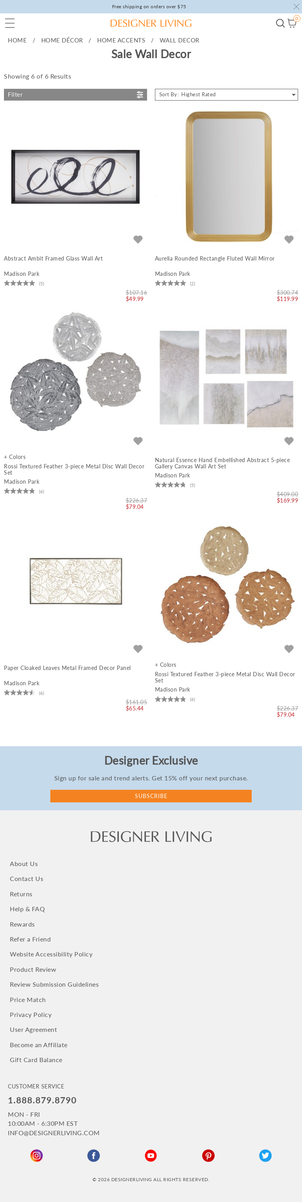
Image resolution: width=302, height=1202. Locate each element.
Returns (21, 893)
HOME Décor (62, 40)
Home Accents (121, 40)
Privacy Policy (31, 1014)
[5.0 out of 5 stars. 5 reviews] (24, 283)
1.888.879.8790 (42, 1100)
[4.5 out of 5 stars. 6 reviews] (24, 692)
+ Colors (15, 457)
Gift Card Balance (36, 1059)
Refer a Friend (30, 939)
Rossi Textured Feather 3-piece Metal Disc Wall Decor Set (74, 469)
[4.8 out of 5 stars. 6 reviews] (24, 491)
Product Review (33, 969)
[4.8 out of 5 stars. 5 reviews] (175, 485)
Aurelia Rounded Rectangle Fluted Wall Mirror (215, 258)
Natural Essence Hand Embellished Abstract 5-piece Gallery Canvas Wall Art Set (222, 463)
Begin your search (280, 23)
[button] (10, 23)
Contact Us (26, 878)
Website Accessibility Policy (51, 954)
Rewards (22, 924)
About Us (24, 863)
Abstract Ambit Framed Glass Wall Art (53, 258)
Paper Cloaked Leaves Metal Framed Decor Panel (67, 668)
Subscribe (151, 796)
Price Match (28, 999)
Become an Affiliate (39, 1044)
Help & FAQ (27, 908)
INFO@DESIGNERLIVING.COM (54, 1132)
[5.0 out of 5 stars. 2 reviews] (175, 283)
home (17, 40)
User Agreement (33, 1029)
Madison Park (21, 273)
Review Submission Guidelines (54, 984)
